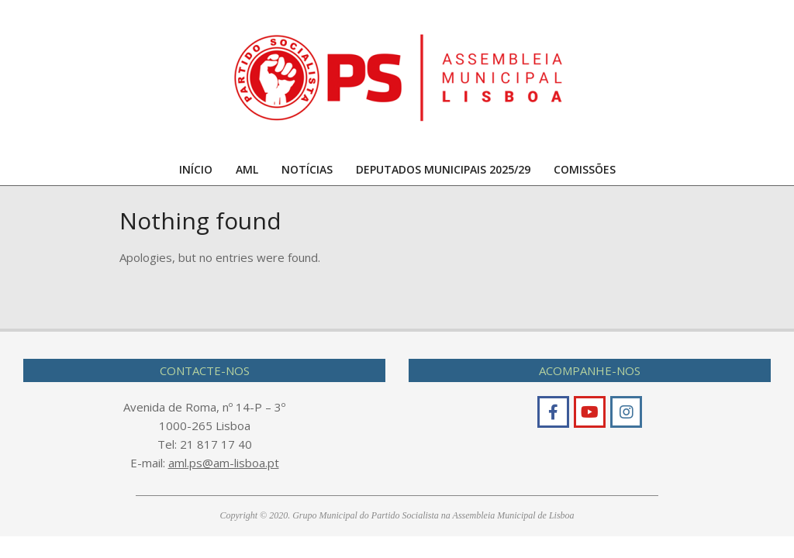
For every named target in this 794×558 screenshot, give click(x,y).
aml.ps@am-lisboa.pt (223, 462)
